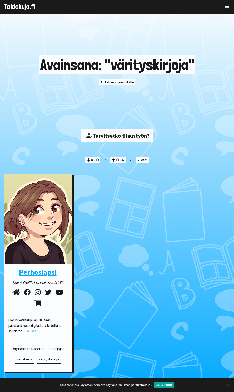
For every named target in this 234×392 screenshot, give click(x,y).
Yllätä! (142, 160)
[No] (228, 385)
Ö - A (118, 160)
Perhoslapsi (38, 272)
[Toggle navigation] (227, 6)
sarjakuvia (24, 359)
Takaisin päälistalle (117, 82)
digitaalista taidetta (28, 348)
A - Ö (93, 160)
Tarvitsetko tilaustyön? (117, 135)
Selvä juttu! (164, 385)
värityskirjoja (48, 359)
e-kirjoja (56, 348)
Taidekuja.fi (19, 6)
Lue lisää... (31, 331)
